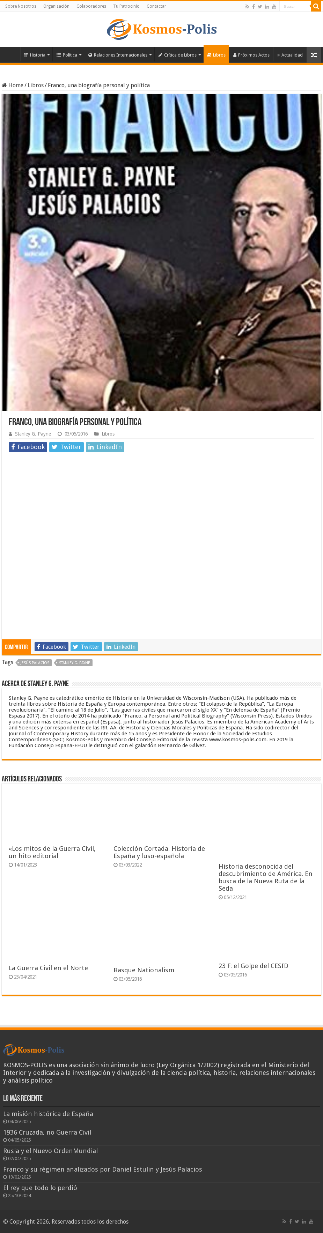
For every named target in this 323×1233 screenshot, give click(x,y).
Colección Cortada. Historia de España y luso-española (159, 852)
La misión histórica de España (48, 1113)
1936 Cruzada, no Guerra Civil (47, 1132)
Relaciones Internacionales (117, 55)
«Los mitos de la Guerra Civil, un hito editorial (52, 852)
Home (12, 85)
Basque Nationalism (143, 970)
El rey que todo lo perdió (40, 1187)
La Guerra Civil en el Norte (48, 968)
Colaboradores (91, 6)
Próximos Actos (251, 55)
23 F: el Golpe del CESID (253, 966)
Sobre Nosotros (20, 6)
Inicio (11, 54)
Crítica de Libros (178, 55)
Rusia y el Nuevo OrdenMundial (50, 1150)
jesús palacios (35, 663)
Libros (216, 55)
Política (67, 55)
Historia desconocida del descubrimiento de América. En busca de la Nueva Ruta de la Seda (266, 877)
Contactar (156, 6)
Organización (56, 6)
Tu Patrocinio (126, 6)
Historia (34, 55)
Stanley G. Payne (33, 434)
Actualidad (290, 55)
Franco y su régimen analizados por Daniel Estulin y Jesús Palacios (102, 1169)
